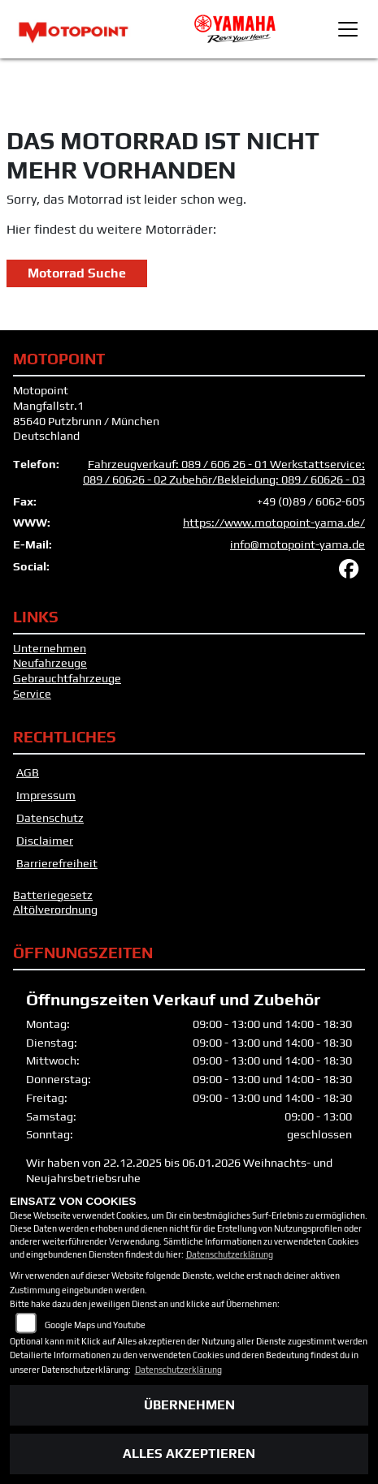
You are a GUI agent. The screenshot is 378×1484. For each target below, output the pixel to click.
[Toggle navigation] (348, 29)
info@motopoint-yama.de (297, 544)
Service (32, 693)
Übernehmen (189, 1405)
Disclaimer (44, 840)
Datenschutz (50, 817)
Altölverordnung (55, 909)
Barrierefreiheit (57, 863)
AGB (27, 772)
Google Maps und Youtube (95, 1325)
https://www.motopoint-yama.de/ (274, 522)
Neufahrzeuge (50, 662)
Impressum (46, 795)
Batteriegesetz (53, 894)
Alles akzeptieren (189, 1453)
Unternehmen (49, 648)
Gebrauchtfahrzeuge (67, 678)
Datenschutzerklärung (229, 1254)
